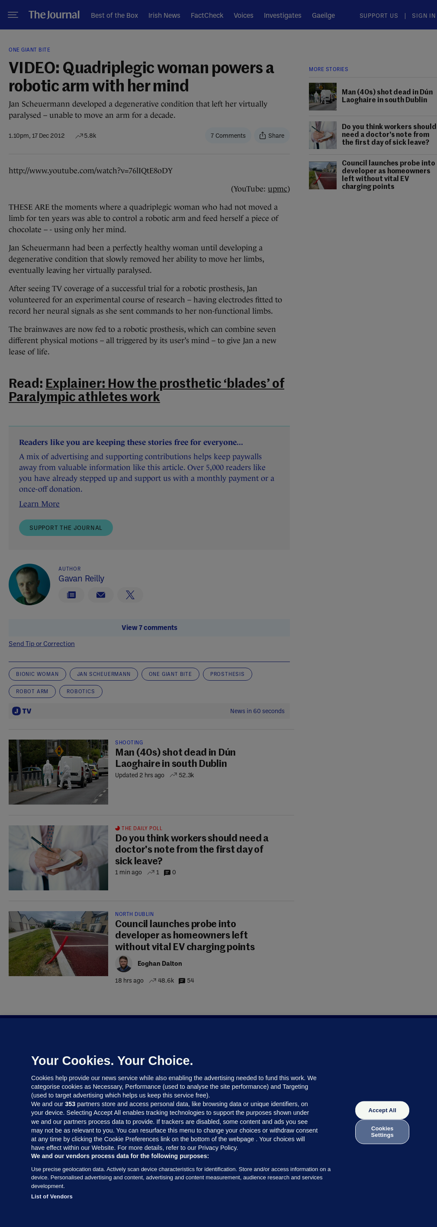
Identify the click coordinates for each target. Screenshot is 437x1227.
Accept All (382, 1110)
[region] (218, 1122)
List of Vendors (52, 1196)
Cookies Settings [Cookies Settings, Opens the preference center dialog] (382, 1131)
